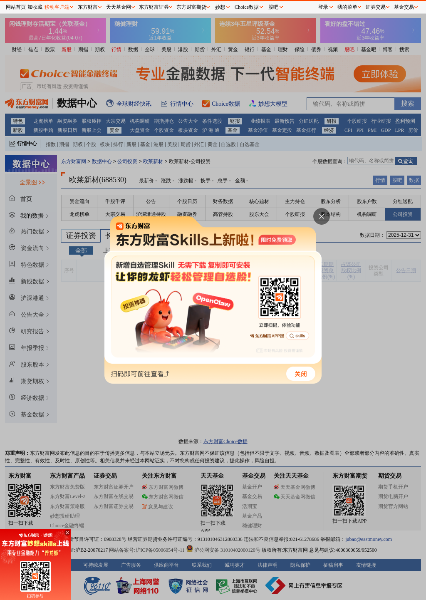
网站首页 (16, 7)
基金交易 (404, 7)
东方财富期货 (191, 7)
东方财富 (88, 7)
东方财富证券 (154, 7)
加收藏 (34, 7)
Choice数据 (247, 7)
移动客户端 (57, 7)
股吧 (273, 7)
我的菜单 (347, 7)
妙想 (220, 7)
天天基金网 (118, 7)
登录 (323, 7)
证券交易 (376, 7)
